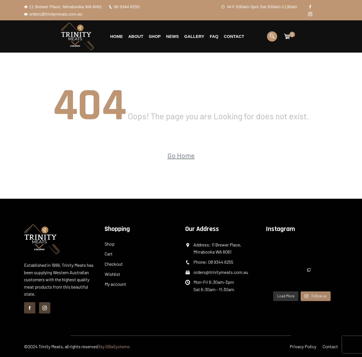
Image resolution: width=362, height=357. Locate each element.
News (172, 36)
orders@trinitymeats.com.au (53, 14)
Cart (109, 253)
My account (115, 284)
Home (116, 36)
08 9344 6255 (124, 6)
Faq (214, 36)
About (135, 36)
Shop (155, 36)
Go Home (181, 155)
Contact (234, 36)
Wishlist (112, 274)
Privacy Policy (303, 346)
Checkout (114, 264)
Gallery (194, 36)
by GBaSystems (115, 346)
